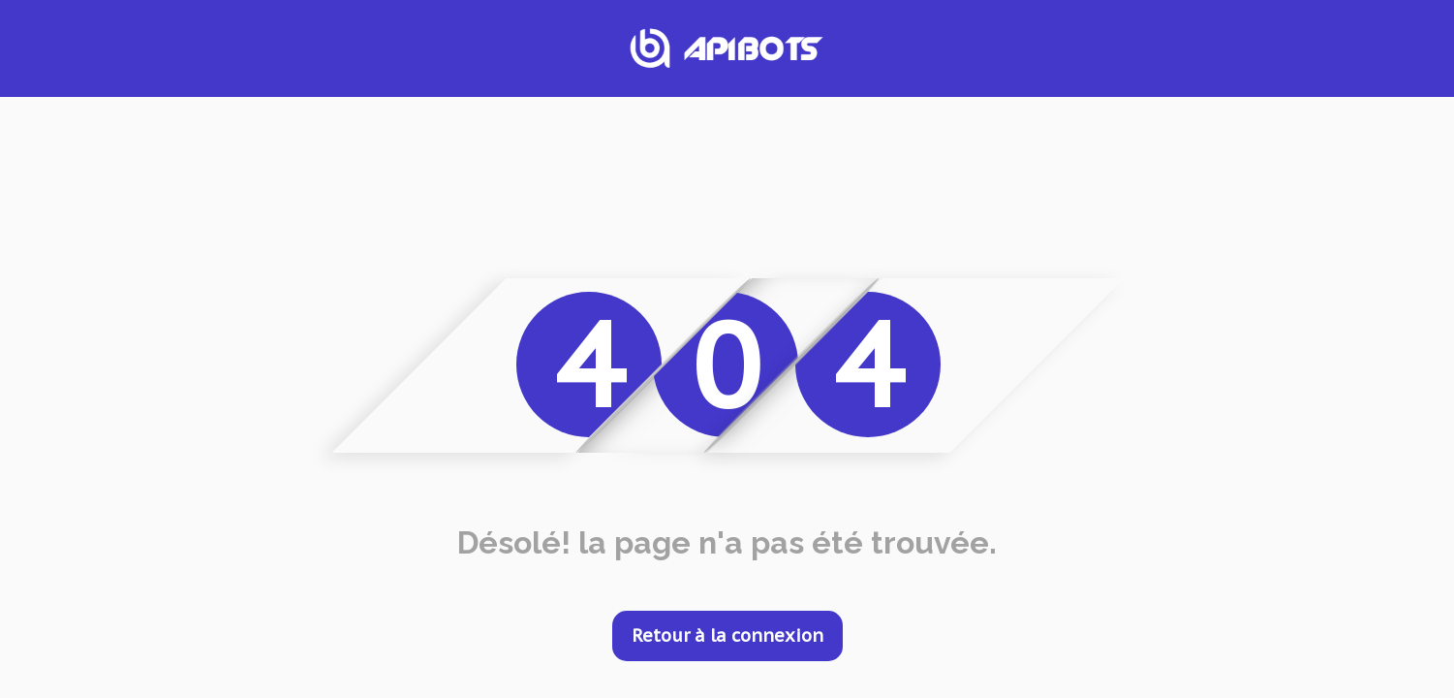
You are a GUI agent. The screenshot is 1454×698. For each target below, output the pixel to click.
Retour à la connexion (727, 635)
